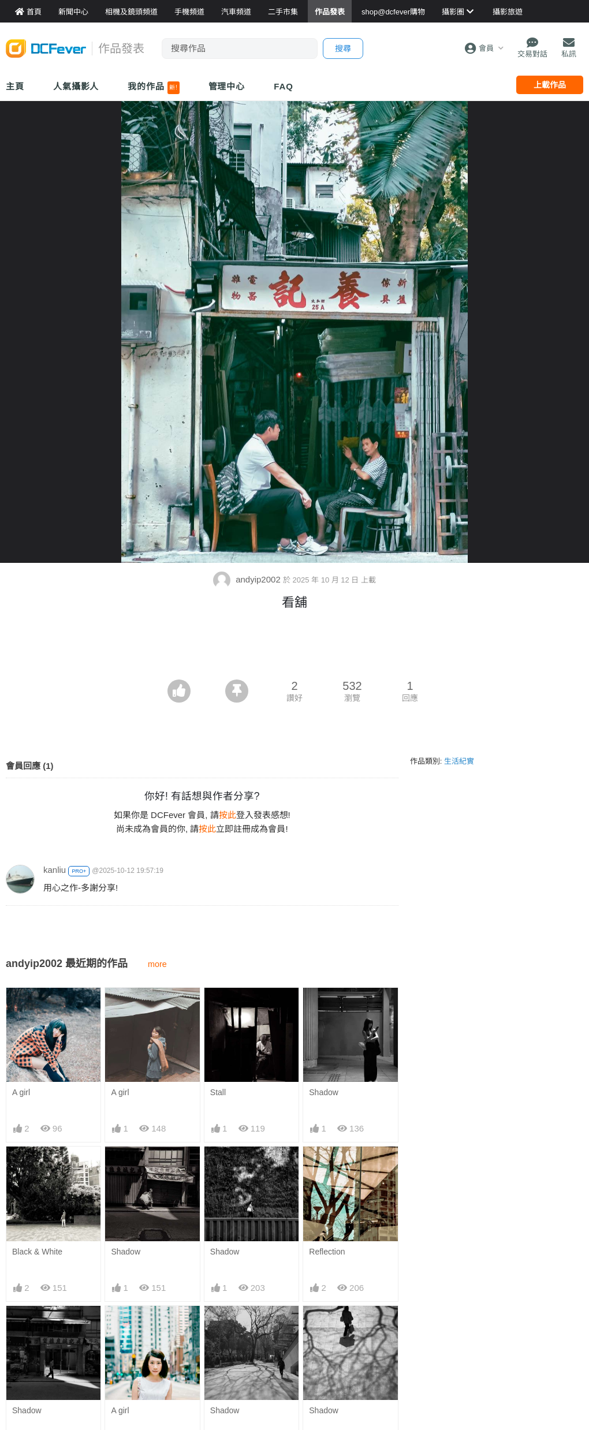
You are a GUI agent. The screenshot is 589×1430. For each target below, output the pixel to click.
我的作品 (153, 87)
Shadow (323, 1092)
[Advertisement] (294, 648)
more (157, 964)
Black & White (37, 1251)
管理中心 (226, 86)
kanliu (54, 870)
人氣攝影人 (76, 86)
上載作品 (550, 84)
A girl (21, 1092)
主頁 (15, 86)
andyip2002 (248, 579)
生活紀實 (459, 761)
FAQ (283, 86)
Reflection (327, 1251)
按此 (227, 815)
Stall (218, 1092)
